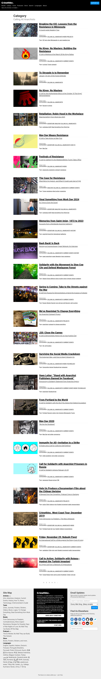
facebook (56, 367)
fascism (45, 105)
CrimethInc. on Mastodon (72, 619)
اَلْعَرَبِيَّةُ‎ (16, 660)
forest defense (51, 278)
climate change (71, 278)
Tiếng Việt (11, 664)
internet (51, 367)
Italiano (17, 645)
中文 (15, 653)
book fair (50, 234)
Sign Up (94, 607)
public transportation (74, 504)
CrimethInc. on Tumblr (91, 619)
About (45, 5)
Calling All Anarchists (55, 36)
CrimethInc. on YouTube (83, 623)
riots (57, 413)
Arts (4, 598)
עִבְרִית (10, 662)
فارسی (5, 657)
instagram (64, 367)
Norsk (12, 667)
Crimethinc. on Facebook (75, 619)
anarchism (45, 324)
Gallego (26, 664)
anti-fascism (66, 303)
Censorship (46, 367)
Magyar (11, 655)
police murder (59, 278)
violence (51, 504)
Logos (15, 610)
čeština (5, 655)
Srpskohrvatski (22, 657)
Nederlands (12, 657)
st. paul (60, 40)
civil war (73, 574)
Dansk (5, 662)
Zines (5, 608)
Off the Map (14, 629)
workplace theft (47, 127)
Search (31, 5)
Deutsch (24, 645)
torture (55, 480)
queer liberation (56, 256)
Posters (17, 608)
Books (4, 5)
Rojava (48, 574)
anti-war (60, 303)
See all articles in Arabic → (10, 8)
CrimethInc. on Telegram (72, 623)
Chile (47, 504)
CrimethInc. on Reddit (87, 623)
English (5, 645)
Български (9, 653)
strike (44, 456)
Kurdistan (64, 574)
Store (26, 5)
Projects (70, 36)
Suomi (24, 650)
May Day (45, 148)
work (56, 550)
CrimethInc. (7, 3)
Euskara (17, 655)
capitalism (45, 550)
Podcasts (20, 5)
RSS (10, 596)
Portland (45, 413)
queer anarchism (47, 256)
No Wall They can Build (22, 634)
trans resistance (65, 256)
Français (6, 648)
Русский (6, 650)
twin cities (47, 40)
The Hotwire (7, 636)
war (57, 303)
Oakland (62, 529)
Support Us (95, 3)
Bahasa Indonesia (24, 653)
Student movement (62, 504)
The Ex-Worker (8, 634)
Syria (52, 574)
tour (54, 529)
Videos (5, 610)
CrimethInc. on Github (87, 619)
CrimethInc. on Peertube (79, 623)
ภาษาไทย (16, 662)
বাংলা (20, 660)
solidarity (78, 278)
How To (73, 145)
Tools (14, 5)
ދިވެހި (21, 664)
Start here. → (58, 625)
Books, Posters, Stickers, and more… (15, 641)
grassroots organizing (49, 170)
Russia (44, 303)
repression (45, 480)
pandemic (48, 456)
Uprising (61, 413)
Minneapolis (54, 40)
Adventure (50, 123)
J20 (46, 346)
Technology (71, 364)
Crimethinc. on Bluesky (83, 619)
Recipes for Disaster (18, 624)
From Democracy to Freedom (13, 619)
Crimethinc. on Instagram (79, 619)
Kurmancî (6, 667)
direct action (56, 191)
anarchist (45, 234)
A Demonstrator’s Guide (20, 603)
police (65, 278)
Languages (38, 5)
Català (17, 664)
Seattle (57, 529)
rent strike (50, 434)
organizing (63, 191)
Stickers (23, 608)
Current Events (68, 61)
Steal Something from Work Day (60, 127)
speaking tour (66, 40)
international (56, 234)
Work (17, 622)
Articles (6, 596)
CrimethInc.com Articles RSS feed (91, 623)
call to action (74, 303)
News (65, 36)
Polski (12, 650)
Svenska (26, 660)
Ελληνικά (18, 650)
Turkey (69, 574)
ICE (43, 40)
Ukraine (49, 303)
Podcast (6, 631)
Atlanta (45, 278)
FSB (58, 480)
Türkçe (23, 655)
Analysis (57, 123)
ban (60, 367)
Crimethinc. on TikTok (75, 623)
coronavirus (57, 434)
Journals (11, 608)
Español (11, 645)
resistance (63, 170)
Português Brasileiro (17, 648)
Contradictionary (9, 622)
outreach (54, 64)
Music (11, 610)
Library (9, 5)
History (73, 230)
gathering (63, 234)
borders (49, 346)
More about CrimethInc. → (54, 615)
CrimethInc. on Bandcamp (95, 619)
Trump (49, 64)
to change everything (60, 324)
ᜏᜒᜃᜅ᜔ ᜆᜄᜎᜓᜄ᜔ (20, 667)
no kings (45, 64)
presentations (68, 529)
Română (10, 660)
